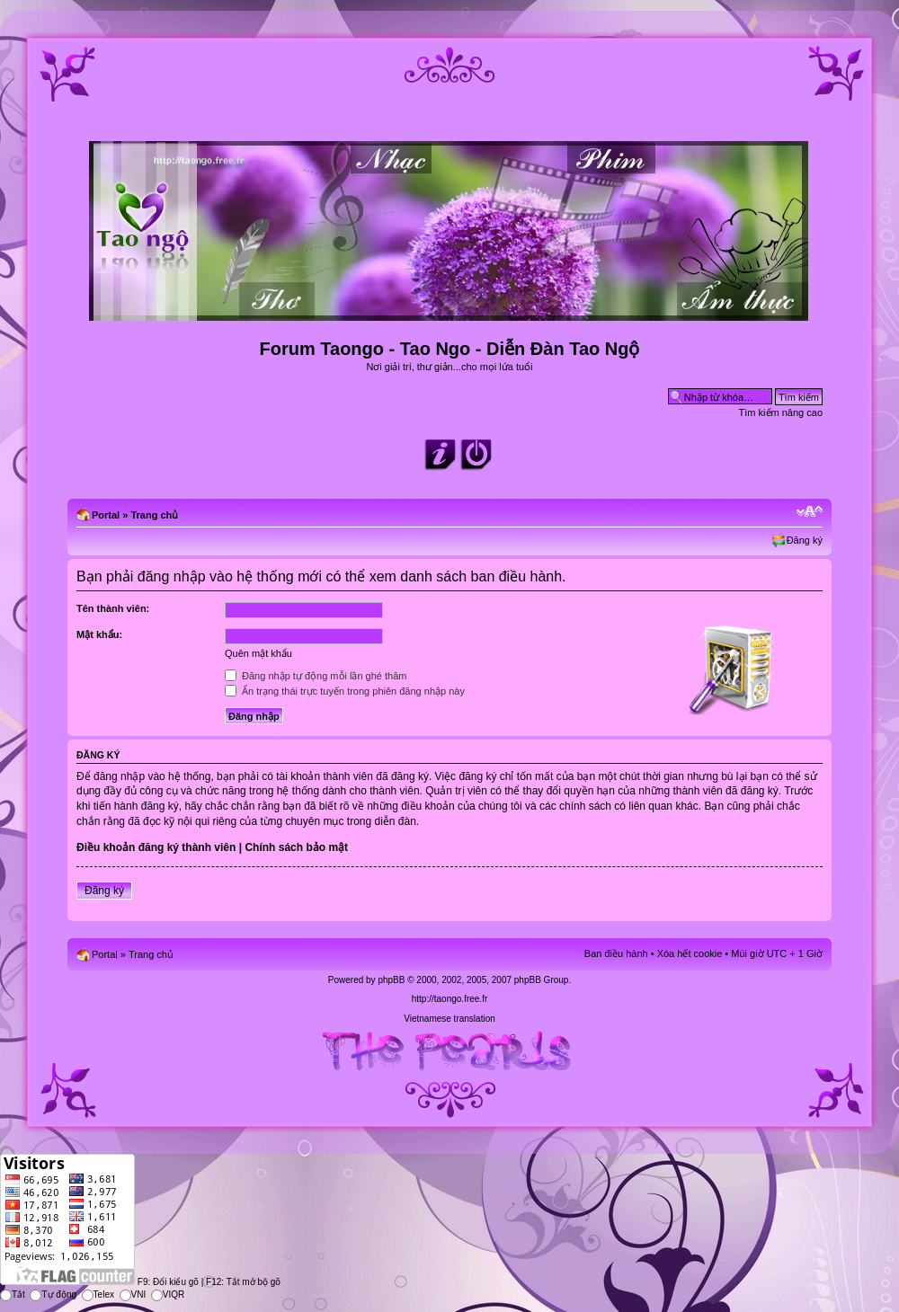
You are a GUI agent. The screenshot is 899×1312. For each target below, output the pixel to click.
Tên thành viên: (112, 608)
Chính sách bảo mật (296, 847)
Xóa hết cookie (690, 953)
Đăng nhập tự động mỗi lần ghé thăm (315, 675)
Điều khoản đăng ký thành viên (156, 847)
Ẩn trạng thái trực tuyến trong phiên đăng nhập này (345, 691)
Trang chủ (154, 515)
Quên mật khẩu (258, 653)
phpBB (391, 980)
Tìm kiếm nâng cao (781, 412)
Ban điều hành (616, 953)
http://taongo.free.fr (450, 999)
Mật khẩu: (99, 634)
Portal (106, 515)
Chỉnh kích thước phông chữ (810, 511)
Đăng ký (805, 540)
